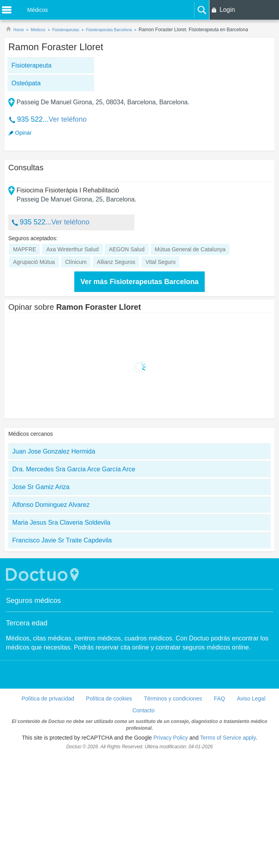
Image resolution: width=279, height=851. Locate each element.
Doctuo (43, 669)
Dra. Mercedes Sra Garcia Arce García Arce (73, 564)
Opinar (23, 180)
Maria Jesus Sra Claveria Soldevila (61, 617)
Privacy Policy (170, 832)
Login (227, 9)
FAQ (219, 793)
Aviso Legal (251, 793)
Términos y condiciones (173, 793)
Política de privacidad (47, 793)
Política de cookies (109, 793)
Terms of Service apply (228, 832)
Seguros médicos (33, 695)
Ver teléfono (68, 167)
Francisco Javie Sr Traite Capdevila (62, 635)
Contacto (143, 805)
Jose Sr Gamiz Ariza (41, 581)
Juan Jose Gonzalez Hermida (53, 546)
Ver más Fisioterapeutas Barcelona (139, 376)
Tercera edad (26, 718)
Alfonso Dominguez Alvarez (51, 599)
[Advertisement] (72, 129)
